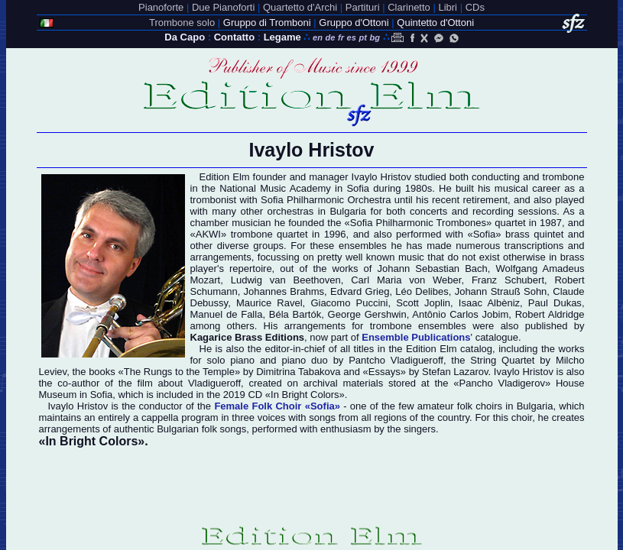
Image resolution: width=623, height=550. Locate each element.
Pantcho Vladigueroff (396, 360)
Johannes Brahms (284, 291)
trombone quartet (269, 234)
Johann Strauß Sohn (501, 291)
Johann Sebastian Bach (433, 268)
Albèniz (503, 303)
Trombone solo (182, 22)
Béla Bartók (295, 314)
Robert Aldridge (550, 314)
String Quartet (502, 360)
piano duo (304, 360)
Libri (447, 7)
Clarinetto (409, 7)
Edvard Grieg (359, 291)
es (351, 37)
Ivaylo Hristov (523, 371)
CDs (475, 7)
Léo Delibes (421, 291)
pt (362, 37)
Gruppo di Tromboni (267, 22)
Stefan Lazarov (455, 371)
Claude (568, 291)
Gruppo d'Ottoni (353, 22)
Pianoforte (160, 7)
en (318, 37)
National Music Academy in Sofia (294, 188)
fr (341, 37)
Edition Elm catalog (449, 348)
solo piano (231, 360)
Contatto (234, 37)
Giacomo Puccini (349, 303)
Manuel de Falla (226, 314)
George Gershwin (367, 314)
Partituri (363, 7)
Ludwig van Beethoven (286, 280)
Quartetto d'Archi (300, 7)
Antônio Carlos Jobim (460, 314)
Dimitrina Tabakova (298, 371)
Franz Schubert (508, 280)
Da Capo (184, 37)
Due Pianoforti (223, 7)
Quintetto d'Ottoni (435, 22)
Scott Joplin (423, 303)
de (331, 37)
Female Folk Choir (277, 406)
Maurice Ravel (269, 303)
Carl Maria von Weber (406, 280)
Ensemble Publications (416, 337)
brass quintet (534, 234)
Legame (282, 37)
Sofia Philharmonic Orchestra (326, 199)
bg (374, 37)
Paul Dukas (555, 303)
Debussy (209, 303)
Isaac (470, 303)
